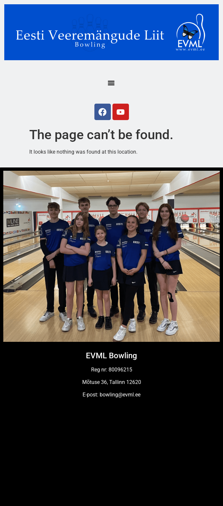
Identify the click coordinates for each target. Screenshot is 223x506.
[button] (111, 82)
